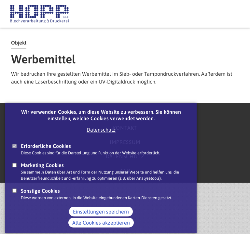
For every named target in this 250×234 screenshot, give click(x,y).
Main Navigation (233, 13)
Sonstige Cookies (40, 199)
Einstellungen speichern (101, 220)
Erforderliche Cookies (46, 154)
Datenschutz (101, 138)
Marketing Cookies (42, 173)
